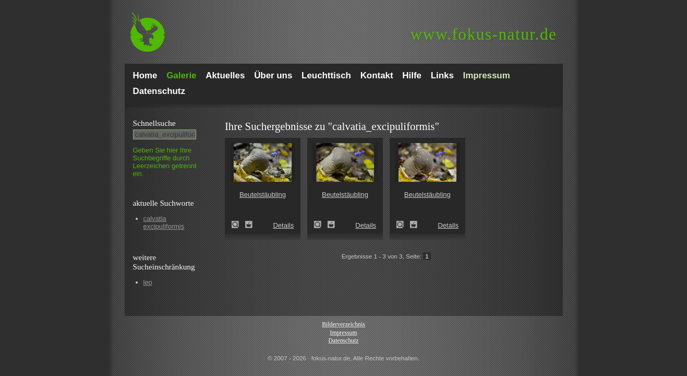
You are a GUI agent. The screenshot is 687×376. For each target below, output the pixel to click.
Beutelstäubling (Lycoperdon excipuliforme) (238, 224)
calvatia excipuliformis (164, 222)
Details (283, 225)
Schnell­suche (154, 123)
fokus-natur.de (484, 34)
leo (147, 282)
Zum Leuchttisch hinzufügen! (248, 224)
